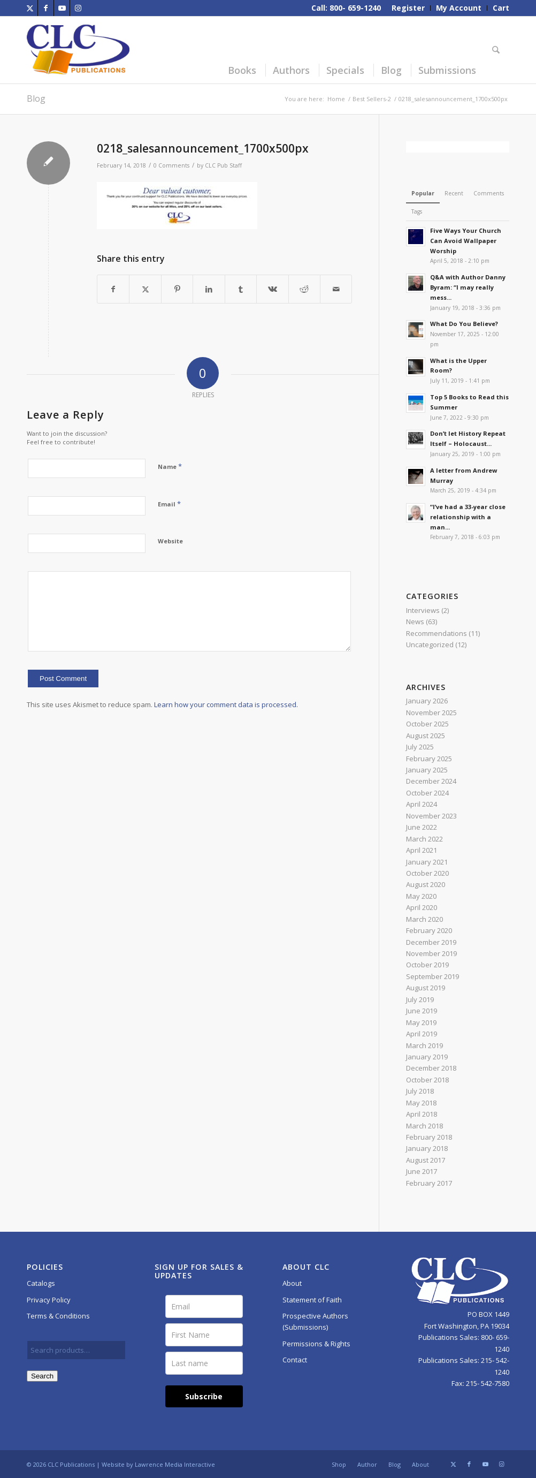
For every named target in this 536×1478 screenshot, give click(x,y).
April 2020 (421, 907)
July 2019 (420, 999)
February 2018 (429, 1137)
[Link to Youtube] (62, 8)
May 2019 (421, 1022)
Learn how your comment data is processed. (226, 704)
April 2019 (421, 1034)
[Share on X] (144, 289)
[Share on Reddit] (304, 289)
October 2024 (427, 793)
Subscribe (204, 1396)
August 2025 (425, 735)
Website (170, 541)
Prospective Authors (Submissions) (315, 1321)
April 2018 (421, 1114)
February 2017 (429, 1183)
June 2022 (421, 827)
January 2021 (427, 862)
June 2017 (421, 1171)
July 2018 (420, 1091)
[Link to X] (29, 8)
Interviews (423, 610)
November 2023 (431, 816)
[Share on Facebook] (113, 289)
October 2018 (427, 1080)
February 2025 (429, 758)
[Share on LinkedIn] (208, 289)
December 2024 (431, 781)
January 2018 (427, 1148)
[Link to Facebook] (45, 8)
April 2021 (421, 850)
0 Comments (171, 165)
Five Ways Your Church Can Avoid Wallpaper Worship (465, 240)
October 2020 (427, 873)
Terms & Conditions (58, 1316)
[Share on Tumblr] (240, 289)
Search (42, 1376)
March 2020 (424, 919)
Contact (294, 1360)
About (292, 1283)
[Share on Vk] (272, 289)
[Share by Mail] (336, 289)
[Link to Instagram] (78, 8)
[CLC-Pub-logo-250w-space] (78, 50)
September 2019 (432, 976)
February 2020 (429, 930)
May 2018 (421, 1103)
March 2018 (424, 1126)
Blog (36, 98)
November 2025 (431, 712)
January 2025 (427, 770)
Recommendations (436, 633)
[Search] (497, 50)
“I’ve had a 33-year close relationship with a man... (468, 517)
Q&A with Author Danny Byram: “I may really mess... (468, 287)
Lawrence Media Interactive (175, 1464)
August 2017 (425, 1160)
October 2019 (427, 964)
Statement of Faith (312, 1300)
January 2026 (427, 701)
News (415, 621)
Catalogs (41, 1283)
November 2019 (431, 953)
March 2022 (424, 839)
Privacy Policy (49, 1300)
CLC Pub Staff (223, 165)
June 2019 (421, 1010)
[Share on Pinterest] (177, 289)
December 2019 (431, 942)
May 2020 (421, 896)
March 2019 (424, 1045)
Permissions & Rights (316, 1343)
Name (170, 466)
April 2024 (421, 804)
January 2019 (427, 1057)
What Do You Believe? (464, 324)
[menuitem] (408, 8)
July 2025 (420, 747)
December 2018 (431, 1068)
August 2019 (425, 987)
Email (169, 504)
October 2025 (427, 724)
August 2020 (425, 884)
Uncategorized (430, 644)
